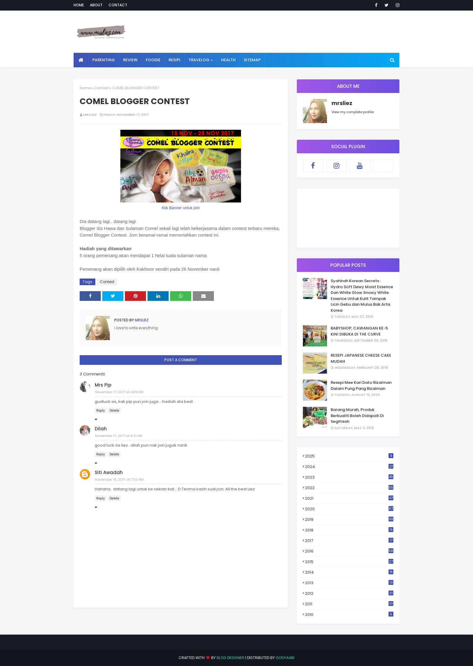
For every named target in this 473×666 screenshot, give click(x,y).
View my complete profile (353, 112)
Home (79, 5)
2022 (349, 488)
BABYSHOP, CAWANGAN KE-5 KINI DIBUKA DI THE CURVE (359, 331)
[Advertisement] (289, 31)
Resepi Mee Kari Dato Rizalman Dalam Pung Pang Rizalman (361, 385)
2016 (349, 551)
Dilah (101, 428)
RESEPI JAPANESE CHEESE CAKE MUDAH (361, 358)
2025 (349, 456)
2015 (349, 562)
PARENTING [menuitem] (103, 60)
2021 (349, 498)
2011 (349, 604)
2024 (349, 467)
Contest (101, 88)
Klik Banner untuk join (181, 208)
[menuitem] (81, 60)
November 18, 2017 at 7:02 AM (119, 479)
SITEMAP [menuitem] (252, 60)
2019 (349, 519)
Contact (118, 5)
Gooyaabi (285, 657)
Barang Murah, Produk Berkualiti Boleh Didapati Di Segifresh (357, 415)
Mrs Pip (103, 385)
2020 (349, 509)
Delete (114, 410)
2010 (349, 614)
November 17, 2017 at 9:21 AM (118, 435)
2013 (349, 583)
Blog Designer (230, 657)
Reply (100, 410)
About (96, 5)
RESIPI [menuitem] (174, 60)
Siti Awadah (109, 472)
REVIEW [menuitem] (130, 60)
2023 (349, 477)
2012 (349, 593)
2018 (349, 530)
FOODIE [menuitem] (153, 60)
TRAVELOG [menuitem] (199, 60)
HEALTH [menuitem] (228, 60)
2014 (349, 572)
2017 (349, 541)
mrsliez (90, 114)
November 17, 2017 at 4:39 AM (119, 392)
